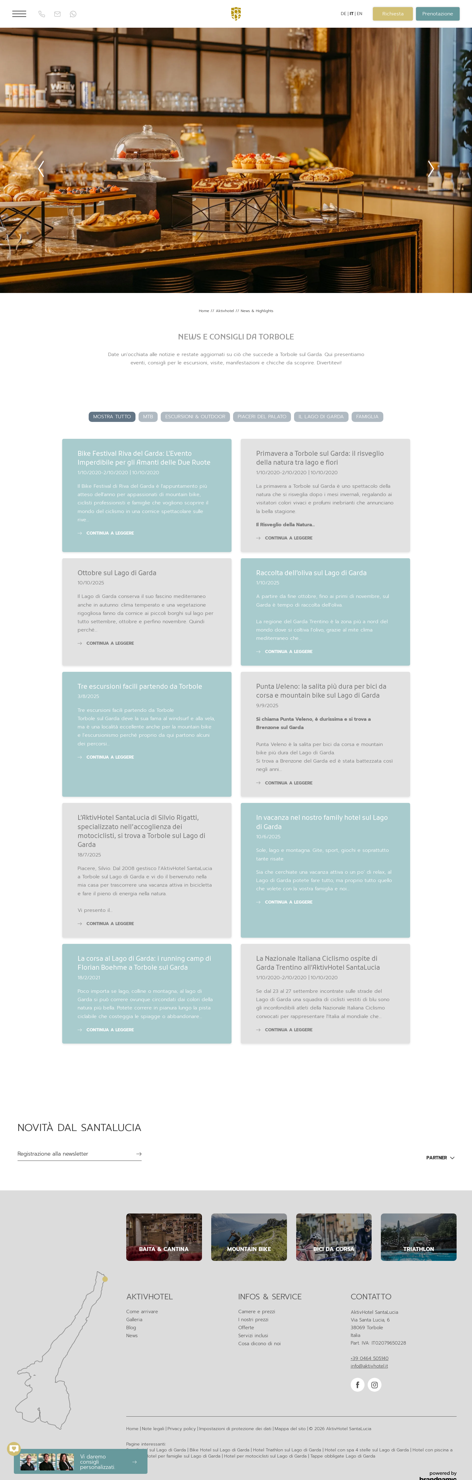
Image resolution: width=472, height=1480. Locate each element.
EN (359, 13)
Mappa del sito (291, 1429)
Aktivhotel (226, 311)
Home (205, 311)
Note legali (154, 1429)
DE (343, 13)
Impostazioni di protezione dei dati (236, 1429)
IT (351, 13)
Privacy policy (182, 1429)
